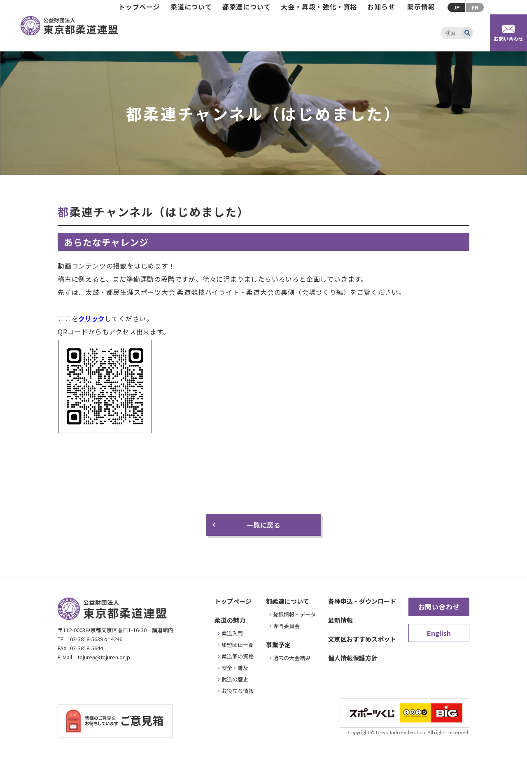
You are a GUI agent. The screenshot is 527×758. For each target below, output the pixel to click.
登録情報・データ (294, 614)
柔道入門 (232, 633)
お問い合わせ (439, 607)
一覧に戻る (263, 525)
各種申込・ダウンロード (362, 601)
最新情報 (340, 620)
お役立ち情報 (238, 691)
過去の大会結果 (291, 658)
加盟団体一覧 (238, 645)
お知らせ (381, 7)
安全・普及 (235, 668)
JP (456, 7)
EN (475, 7)
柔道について (191, 7)
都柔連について (246, 7)
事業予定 (278, 644)
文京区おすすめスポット (362, 639)
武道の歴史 (235, 679)
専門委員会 (286, 626)
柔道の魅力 (230, 620)
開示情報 (421, 7)
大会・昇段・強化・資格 (319, 7)
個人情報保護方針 (353, 658)
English (439, 633)
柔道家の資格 (238, 656)
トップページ (139, 7)
